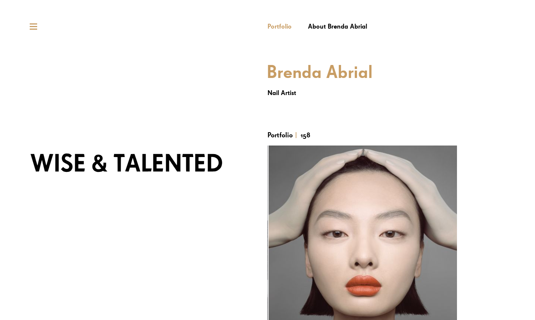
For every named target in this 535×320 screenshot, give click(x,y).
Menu (33, 26)
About (337, 26)
